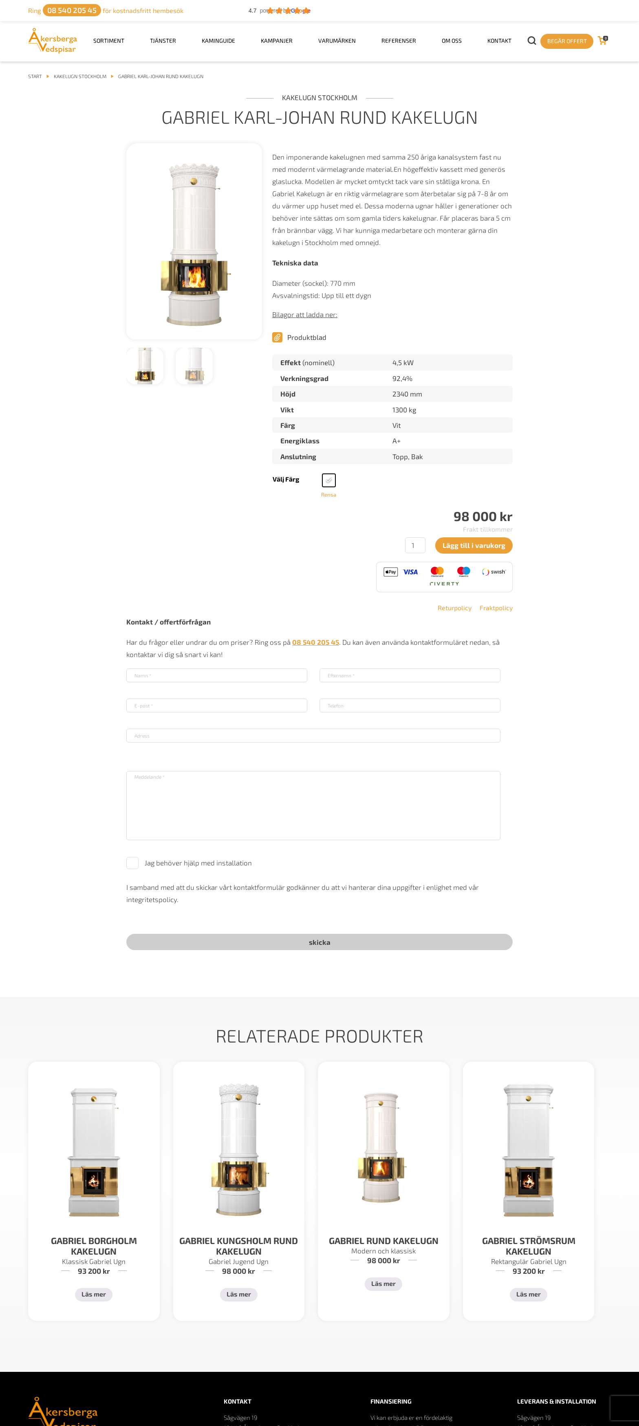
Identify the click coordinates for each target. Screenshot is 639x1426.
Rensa (328, 494)
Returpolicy (455, 607)
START (35, 76)
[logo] (52, 51)
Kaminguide (218, 40)
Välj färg (286, 479)
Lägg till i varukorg (474, 545)
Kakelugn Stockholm (80, 76)
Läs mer (94, 1294)
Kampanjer (277, 40)
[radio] (329, 480)
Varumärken (337, 40)
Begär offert (567, 40)
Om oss (452, 40)
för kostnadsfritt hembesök (105, 10)
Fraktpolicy (496, 607)
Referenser (398, 40)
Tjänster (163, 40)
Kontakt (499, 40)
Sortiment (108, 40)
